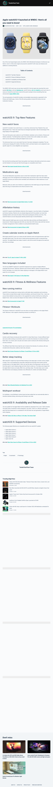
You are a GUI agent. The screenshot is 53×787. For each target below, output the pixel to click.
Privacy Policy (27, 784)
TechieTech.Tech (14, 3)
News (31, 25)
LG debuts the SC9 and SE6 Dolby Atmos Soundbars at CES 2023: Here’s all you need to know (13, 757)
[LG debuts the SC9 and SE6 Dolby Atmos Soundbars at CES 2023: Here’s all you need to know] (14, 746)
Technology (20, 455)
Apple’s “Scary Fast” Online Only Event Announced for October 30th (25, 494)
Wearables (35, 25)
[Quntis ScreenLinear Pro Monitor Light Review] (14, 768)
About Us (13, 784)
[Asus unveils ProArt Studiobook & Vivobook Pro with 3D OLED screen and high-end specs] (39, 746)
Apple (24, 25)
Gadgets (28, 25)
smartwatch (12, 455)
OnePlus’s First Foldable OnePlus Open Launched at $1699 (23, 500)
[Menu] (49, 3)
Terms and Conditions (37, 784)
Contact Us (19, 784)
